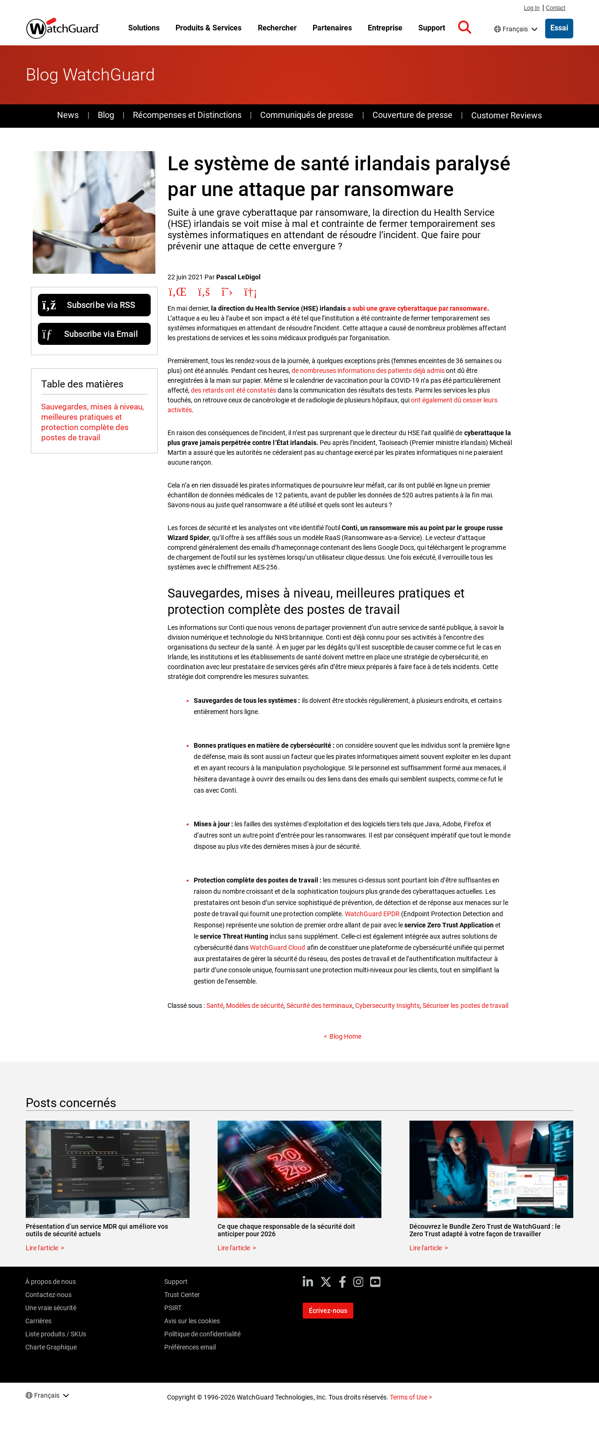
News (68, 115)
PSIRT (173, 1308)
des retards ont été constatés (233, 390)
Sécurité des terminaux (319, 1005)
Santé (214, 1005)
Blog (106, 115)
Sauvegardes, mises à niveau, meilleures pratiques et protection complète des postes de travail (92, 422)
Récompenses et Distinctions (187, 115)
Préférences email (190, 1347)
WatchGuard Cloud (277, 947)
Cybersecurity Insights (387, 1005)
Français (515, 29)
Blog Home (345, 1036)
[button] (464, 27)
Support (176, 1281)
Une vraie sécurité (50, 1308)
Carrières (38, 1321)
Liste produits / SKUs (55, 1334)
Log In (532, 8)
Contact (555, 8)
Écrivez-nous (328, 1310)
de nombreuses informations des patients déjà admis (368, 370)
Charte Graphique (51, 1347)
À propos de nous (50, 1281)
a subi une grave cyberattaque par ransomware (417, 308)
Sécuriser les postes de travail (465, 1005)
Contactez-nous (48, 1294)
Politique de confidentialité (202, 1334)
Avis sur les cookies (192, 1321)
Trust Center (182, 1294)
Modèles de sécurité (254, 1005)
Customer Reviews (506, 115)
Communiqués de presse (306, 115)
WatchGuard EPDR (372, 914)
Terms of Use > (411, 1397)
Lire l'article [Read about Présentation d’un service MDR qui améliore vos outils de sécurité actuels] (42, 1248)
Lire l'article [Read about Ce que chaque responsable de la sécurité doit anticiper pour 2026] (234, 1248)
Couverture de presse (413, 115)
